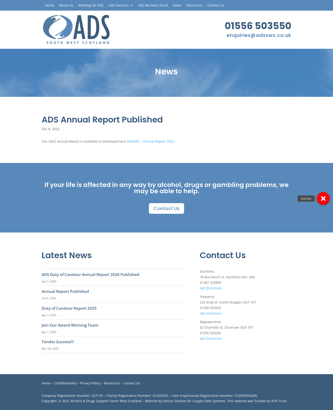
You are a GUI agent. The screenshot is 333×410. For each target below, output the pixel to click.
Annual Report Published (65, 291)
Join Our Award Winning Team (70, 325)
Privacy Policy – (92, 383)
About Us (66, 5)
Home (49, 5)
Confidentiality (65, 383)
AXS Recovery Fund (153, 5)
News (177, 5)
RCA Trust (279, 401)
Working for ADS (91, 5)
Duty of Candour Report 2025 (69, 308)
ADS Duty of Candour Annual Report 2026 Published (90, 274)
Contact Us (215, 5)
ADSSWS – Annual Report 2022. (151, 141)
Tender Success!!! (58, 341)
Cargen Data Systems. (209, 401)
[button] (323, 198)
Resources (194, 5)
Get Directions (211, 288)
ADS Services (119, 5)
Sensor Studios (174, 401)
